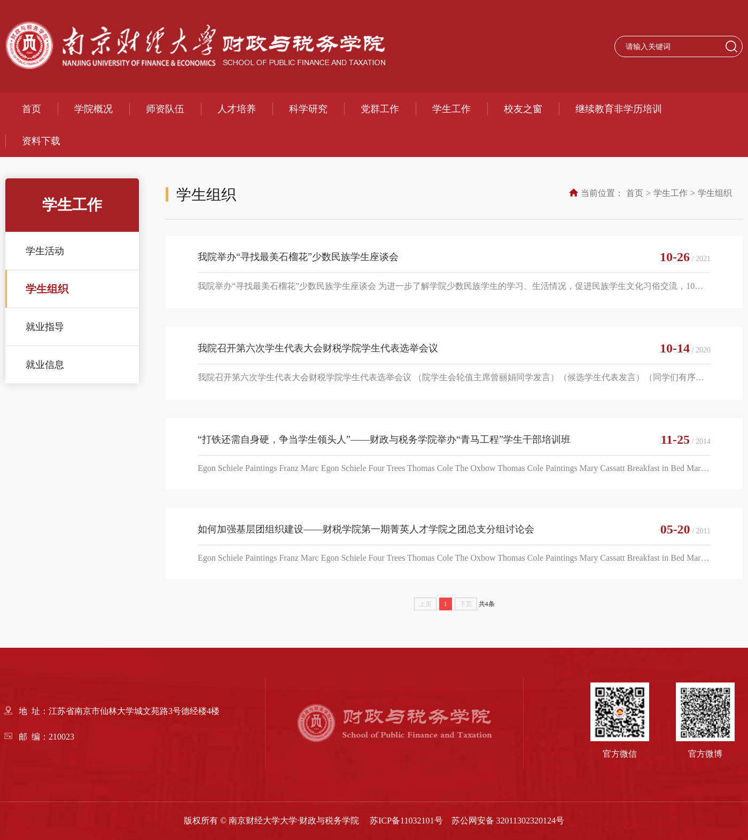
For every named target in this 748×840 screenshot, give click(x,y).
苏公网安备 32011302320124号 (507, 820)
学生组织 (47, 289)
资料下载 (41, 141)
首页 (31, 109)
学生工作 (451, 109)
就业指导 (45, 326)
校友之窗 (523, 109)
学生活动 (45, 251)
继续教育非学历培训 (618, 109)
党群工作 (380, 109)
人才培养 (236, 109)
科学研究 (308, 109)
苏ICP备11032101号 (406, 820)
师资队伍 (165, 109)
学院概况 (93, 109)
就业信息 (45, 364)
